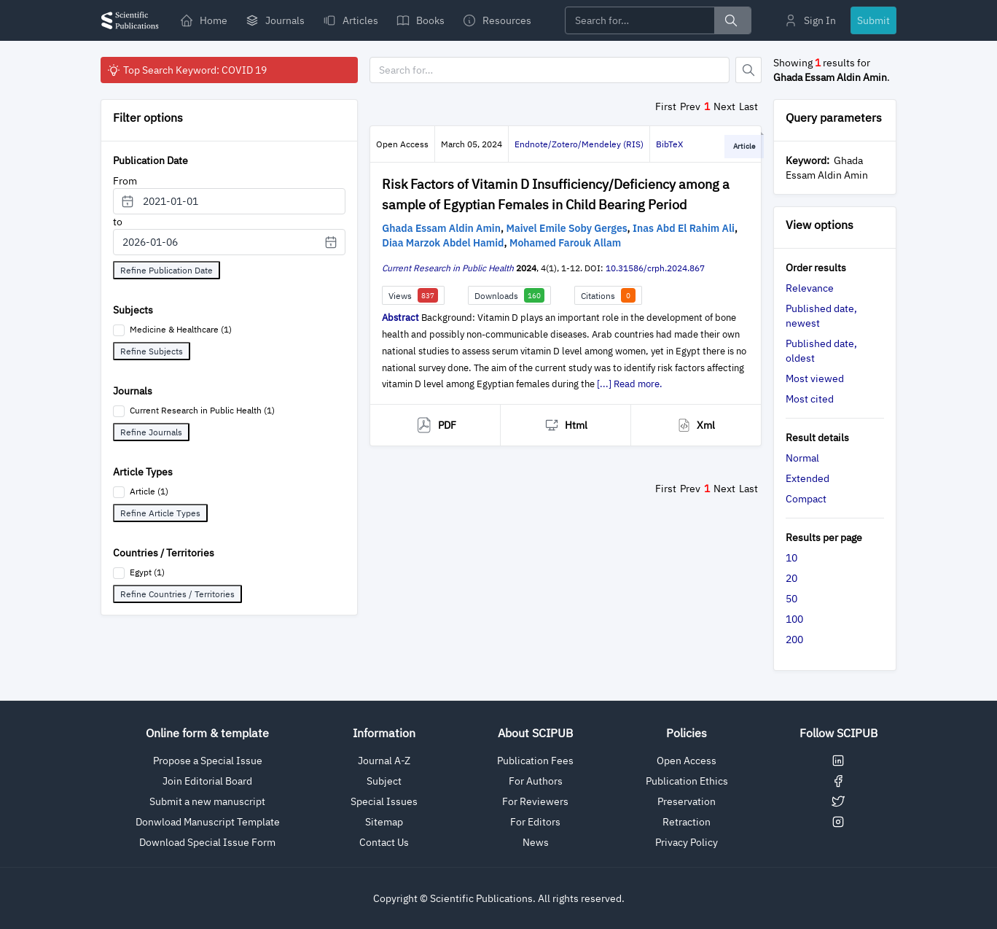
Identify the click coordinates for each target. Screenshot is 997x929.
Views (413, 295)
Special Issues (384, 801)
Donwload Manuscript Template (208, 821)
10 (791, 557)
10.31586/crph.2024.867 (655, 268)
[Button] (748, 70)
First (665, 106)
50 (791, 598)
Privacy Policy (686, 842)
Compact (806, 498)
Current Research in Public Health (448, 268)
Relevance (810, 288)
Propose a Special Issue (207, 760)
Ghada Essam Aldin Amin (441, 228)
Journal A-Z (384, 760)
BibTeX (669, 144)
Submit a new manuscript (207, 801)
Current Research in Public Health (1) (202, 410)
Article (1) (149, 491)
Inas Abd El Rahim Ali (684, 228)
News (536, 842)
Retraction (686, 821)
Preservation (686, 801)
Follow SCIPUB (838, 733)
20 (791, 578)
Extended (807, 478)
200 (794, 639)
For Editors (535, 821)
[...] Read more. (629, 384)
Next (724, 106)
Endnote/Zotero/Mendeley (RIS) (579, 144)
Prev (690, 106)
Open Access (686, 760)
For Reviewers (535, 801)
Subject (384, 781)
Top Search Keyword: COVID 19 (186, 70)
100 (794, 619)
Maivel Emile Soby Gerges (566, 228)
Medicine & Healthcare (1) (181, 329)
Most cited (810, 398)
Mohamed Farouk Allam (565, 242)
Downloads (509, 295)
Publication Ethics (687, 781)
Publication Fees (535, 760)
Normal (802, 457)
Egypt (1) (147, 572)
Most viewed (815, 378)
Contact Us (384, 842)
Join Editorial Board (207, 781)
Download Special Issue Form (207, 842)
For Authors (536, 781)
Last (748, 106)
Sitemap (384, 821)
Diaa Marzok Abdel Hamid (443, 242)
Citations (608, 295)
